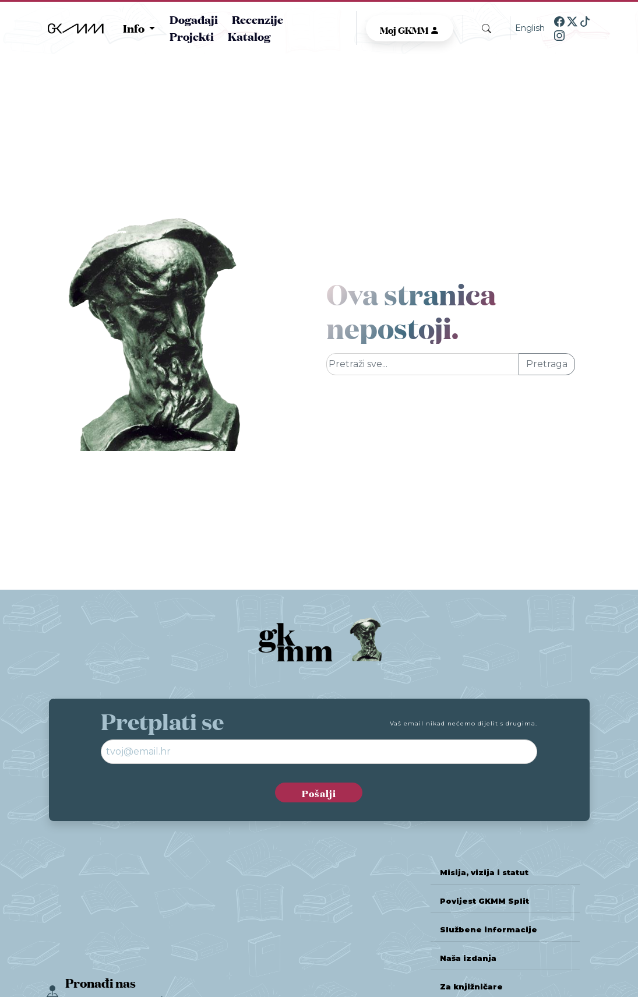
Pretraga (546, 363)
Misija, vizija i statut (484, 872)
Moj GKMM (409, 29)
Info (135, 28)
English (530, 28)
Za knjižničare (471, 986)
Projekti (192, 35)
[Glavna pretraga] (423, 364)
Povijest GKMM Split (484, 901)
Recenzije (257, 18)
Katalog (249, 35)
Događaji (194, 18)
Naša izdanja (468, 958)
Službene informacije (488, 929)
